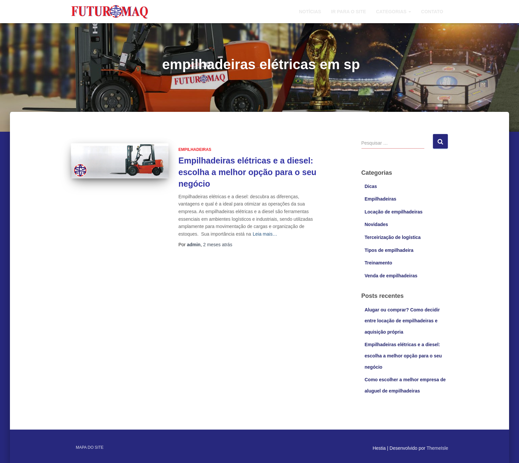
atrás (217, 244)
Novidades (376, 224)
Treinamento (378, 262)
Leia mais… (265, 234)
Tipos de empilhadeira (389, 250)
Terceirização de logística (393, 237)
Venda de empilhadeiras (391, 275)
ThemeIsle (437, 448)
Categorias (393, 11)
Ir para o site (348, 11)
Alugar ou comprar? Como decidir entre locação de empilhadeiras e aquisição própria (402, 321)
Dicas (371, 186)
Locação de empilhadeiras (394, 211)
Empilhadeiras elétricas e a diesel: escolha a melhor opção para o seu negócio (247, 172)
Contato (432, 11)
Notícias (310, 11)
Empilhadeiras (194, 149)
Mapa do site (90, 447)
